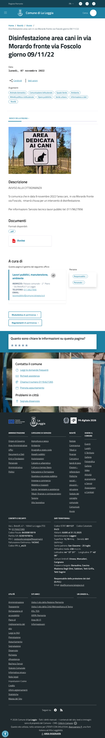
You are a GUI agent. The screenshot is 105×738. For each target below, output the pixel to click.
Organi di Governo (16, 441)
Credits (11, 685)
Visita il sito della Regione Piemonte (47, 602)
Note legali (13, 676)
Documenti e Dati (16, 454)
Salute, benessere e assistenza (45, 489)
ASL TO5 (35, 611)
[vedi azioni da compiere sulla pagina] (30, 80)
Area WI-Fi (36, 619)
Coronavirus (74, 445)
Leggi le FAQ (14, 633)
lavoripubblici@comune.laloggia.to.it (28, 295)
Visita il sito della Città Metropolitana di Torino (52, 606)
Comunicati (74, 506)
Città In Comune (65, 723)
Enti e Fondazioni (16, 458)
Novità (20, 25)
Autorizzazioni (37, 458)
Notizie (72, 441)
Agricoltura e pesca (40, 441)
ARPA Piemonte (38, 615)
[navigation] (5, 12)
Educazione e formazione (42, 471)
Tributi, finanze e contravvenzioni (46, 493)
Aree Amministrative (17, 445)
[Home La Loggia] (34, 12)
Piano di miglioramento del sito (16, 624)
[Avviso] (14, 241)
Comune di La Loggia (39, 13)
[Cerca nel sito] (93, 13)
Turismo (34, 498)
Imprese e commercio (41, 480)
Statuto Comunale (16, 668)
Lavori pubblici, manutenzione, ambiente (30, 276)
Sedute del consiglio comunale (74, 498)
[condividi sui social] (15, 80)
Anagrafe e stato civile (41, 449)
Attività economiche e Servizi (90, 479)
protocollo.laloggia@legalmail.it (28, 539)
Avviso (21, 240)
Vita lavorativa (37, 502)
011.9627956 (30, 289)
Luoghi (88, 448)
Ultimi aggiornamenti (17, 690)
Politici (11, 471)
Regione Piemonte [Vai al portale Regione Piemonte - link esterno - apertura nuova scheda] (15, 3)
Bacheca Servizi (15, 663)
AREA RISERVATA (51, 733)
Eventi (88, 444)
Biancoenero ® (75, 726)
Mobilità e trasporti (39, 485)
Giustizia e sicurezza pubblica (44, 476)
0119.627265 (18, 529)
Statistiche (13, 694)
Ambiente (35, 445)
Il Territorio (89, 452)
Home (11, 25)
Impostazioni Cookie (17, 681)
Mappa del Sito (15, 698)
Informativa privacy (17, 672)
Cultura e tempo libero (41, 467)
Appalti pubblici (38, 454)
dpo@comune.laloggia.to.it (72, 585)
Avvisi (29, 25)
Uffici (10, 449)
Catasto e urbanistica (40, 463)
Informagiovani (38, 624)
